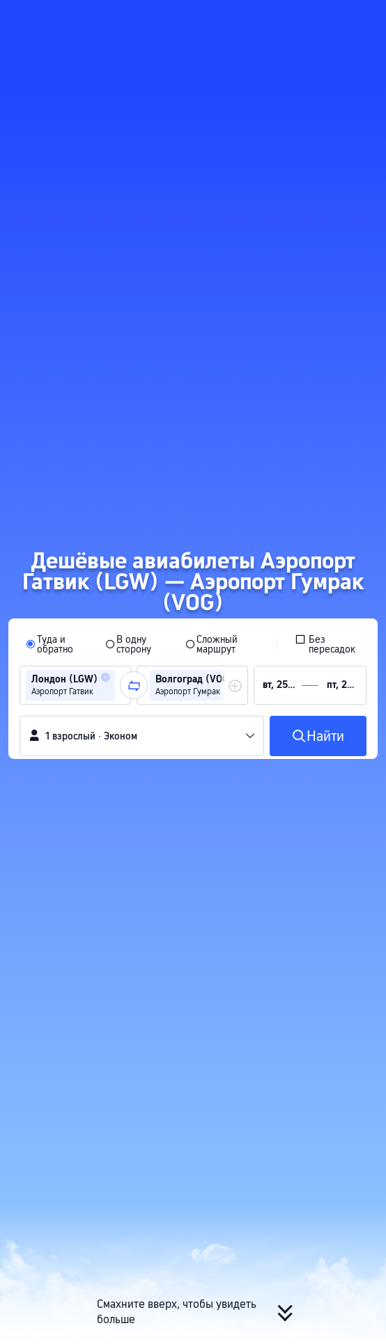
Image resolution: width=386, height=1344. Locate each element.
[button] (362, 17)
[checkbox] (327, 644)
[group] (75, 685)
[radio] (56, 644)
